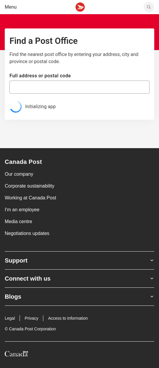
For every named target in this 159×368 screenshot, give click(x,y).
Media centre (18, 221)
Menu (11, 7)
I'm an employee (22, 209)
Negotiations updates (27, 233)
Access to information (68, 318)
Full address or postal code (40, 76)
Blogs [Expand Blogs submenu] (79, 296)
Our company (19, 174)
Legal (10, 318)
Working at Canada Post (30, 197)
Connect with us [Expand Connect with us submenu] (79, 278)
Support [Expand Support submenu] (79, 260)
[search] (149, 7)
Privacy (31, 318)
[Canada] (16, 354)
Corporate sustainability (29, 185)
